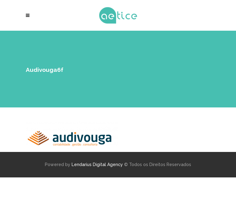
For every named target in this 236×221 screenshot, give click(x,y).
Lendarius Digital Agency (97, 164)
